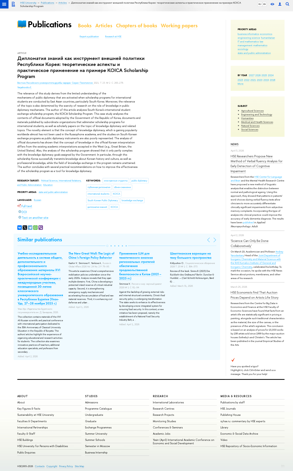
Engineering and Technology (256, 114)
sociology (243, 49)
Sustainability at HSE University (35, 415)
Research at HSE (113, 36)
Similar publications (39, 239)
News (235, 144)
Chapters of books (136, 25)
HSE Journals (228, 408)
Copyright (51, 466)
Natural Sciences (250, 125)
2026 (258, 75)
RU (260, 4)
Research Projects (163, 415)
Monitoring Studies (164, 421)
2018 (272, 80)
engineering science (249, 37)
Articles (103, 25)
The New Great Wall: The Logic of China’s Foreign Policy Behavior (91, 255)
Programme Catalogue (98, 408)
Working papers (179, 25)
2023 (240, 80)
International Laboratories (168, 402)
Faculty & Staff (26, 433)
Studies (91, 396)
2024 (271, 75)
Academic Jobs (161, 433)
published (248, 222)
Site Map (79, 466)
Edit (283, 465)
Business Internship (96, 452)
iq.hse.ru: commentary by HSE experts (243, 421)
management (245, 45)
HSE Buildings (25, 440)
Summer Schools (95, 440)
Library (224, 427)
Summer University (96, 433)
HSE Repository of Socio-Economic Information (249, 446)
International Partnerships (32, 427)
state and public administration (254, 53)
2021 (253, 80)
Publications (49, 24)
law (261, 41)
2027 (251, 75)
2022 (247, 80)
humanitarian (268, 37)
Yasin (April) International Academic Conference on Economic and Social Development (183, 441)
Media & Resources (236, 396)
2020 (259, 80)
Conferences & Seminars (168, 427)
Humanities (247, 118)
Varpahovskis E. (24, 87)
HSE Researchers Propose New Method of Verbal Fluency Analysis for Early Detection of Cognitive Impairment (256, 163)
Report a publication (89, 36)
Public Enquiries (26, 452)
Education (48, 185)
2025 (264, 75)
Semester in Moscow (97, 446)
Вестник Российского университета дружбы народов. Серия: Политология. (55, 82)
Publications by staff (233, 402)
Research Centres (163, 408)
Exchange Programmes (98, 427)
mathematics (260, 45)
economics (266, 34)
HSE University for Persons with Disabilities (42, 446)
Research (160, 396)
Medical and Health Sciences (257, 122)
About (22, 396)
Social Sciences (249, 129)
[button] (107, 246)
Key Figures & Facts (28, 408)
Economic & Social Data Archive (239, 433)
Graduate (90, 421)
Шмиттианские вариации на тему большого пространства (190, 255)
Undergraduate (94, 415)
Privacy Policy (66, 466)
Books (85, 25)
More (240, 83)
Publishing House (231, 415)
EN (264, 4)
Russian (37, 200)
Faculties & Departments (32, 421)
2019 (266, 80)
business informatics (248, 34)
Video (224, 440)
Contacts (39, 466)
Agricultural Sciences (252, 110)
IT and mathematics (248, 41)
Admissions (91, 402)
